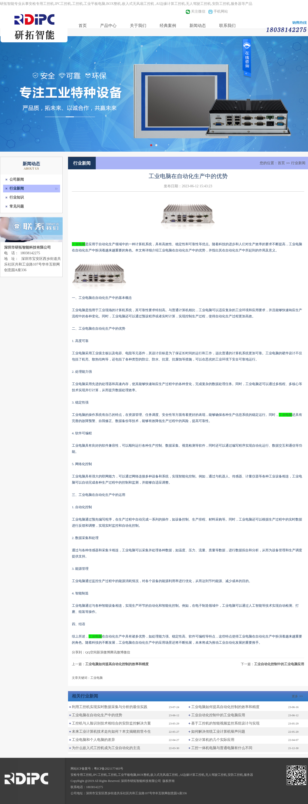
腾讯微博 (116, 652)
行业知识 (16, 197)
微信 (126, 652)
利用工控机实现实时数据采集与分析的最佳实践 (109, 707)
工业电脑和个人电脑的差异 (93, 740)
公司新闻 (16, 179)
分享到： (78, 652)
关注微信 (198, 11)
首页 (83, 25)
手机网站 (221, 11)
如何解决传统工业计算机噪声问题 (218, 731)
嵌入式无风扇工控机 (164, 775)
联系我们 (227, 25)
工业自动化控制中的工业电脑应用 (279, 664)
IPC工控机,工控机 (105, 775)
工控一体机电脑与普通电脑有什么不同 (221, 748)
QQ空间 (91, 652)
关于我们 (138, 25)
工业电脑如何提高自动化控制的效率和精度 (117, 664)
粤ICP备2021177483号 (108, 768)
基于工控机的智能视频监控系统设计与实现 (225, 723)
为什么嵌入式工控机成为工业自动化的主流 (106, 748)
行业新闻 (16, 188)
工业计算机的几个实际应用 (212, 740)
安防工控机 (235, 775)
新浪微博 (103, 652)
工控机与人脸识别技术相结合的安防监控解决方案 (111, 723)
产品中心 (108, 25)
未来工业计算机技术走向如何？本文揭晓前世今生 (111, 731)
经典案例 (168, 25)
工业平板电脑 (127, 775)
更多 (298, 696)
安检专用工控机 (81, 775)
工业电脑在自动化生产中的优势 (97, 715)
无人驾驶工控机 (216, 775)
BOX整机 (143, 775)
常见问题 (16, 206)
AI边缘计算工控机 (192, 775)
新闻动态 (197, 25)
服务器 (248, 775)
